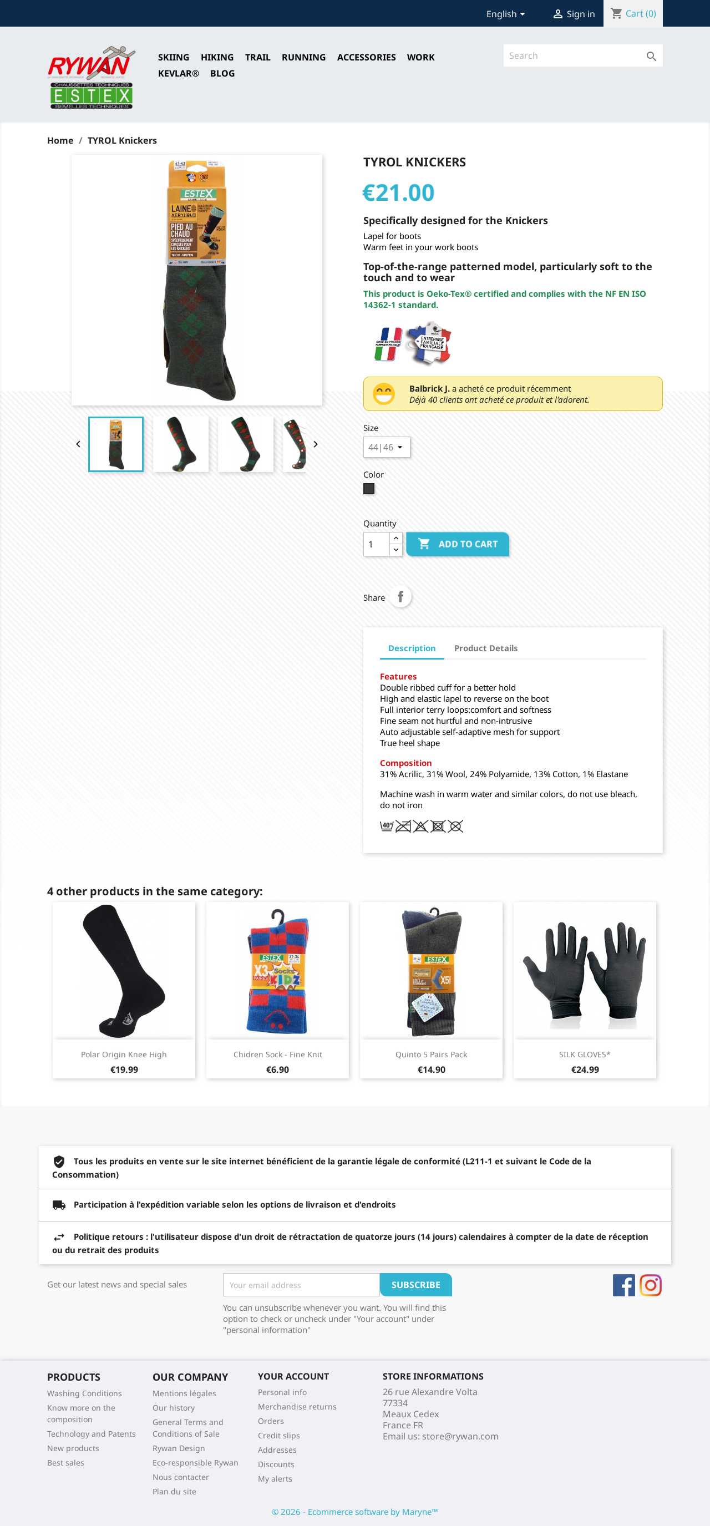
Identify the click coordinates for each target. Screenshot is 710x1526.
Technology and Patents (91, 1433)
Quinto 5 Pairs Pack (431, 1054)
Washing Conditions (84, 1393)
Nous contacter (181, 1477)
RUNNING (304, 57)
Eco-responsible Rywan (196, 1462)
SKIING (174, 57)
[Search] (583, 55)
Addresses (277, 1449)
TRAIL (258, 57)
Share (400, 596)
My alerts (275, 1478)
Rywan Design (179, 1448)
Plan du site (174, 1491)
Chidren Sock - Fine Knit (278, 1054)
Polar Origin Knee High (124, 1054)
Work (421, 57)
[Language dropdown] (507, 15)
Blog (222, 73)
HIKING (217, 57)
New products (73, 1448)
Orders (271, 1421)
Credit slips (279, 1435)
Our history (174, 1407)
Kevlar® (178, 73)
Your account (293, 1376)
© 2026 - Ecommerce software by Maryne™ (355, 1511)
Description (412, 647)
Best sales (65, 1462)
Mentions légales (184, 1393)
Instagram (651, 1285)
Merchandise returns (297, 1406)
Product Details (486, 647)
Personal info (282, 1392)
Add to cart (458, 544)
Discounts (276, 1464)
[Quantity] (376, 544)
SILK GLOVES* (585, 1054)
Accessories (366, 57)
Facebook (624, 1285)
